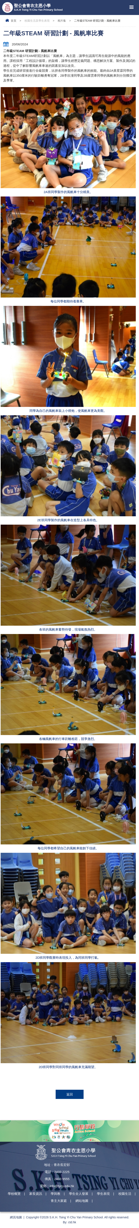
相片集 (62, 20)
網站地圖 (81, 1201)
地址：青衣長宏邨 (57, 1165)
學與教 (55, 1193)
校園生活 (124, 1193)
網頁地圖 (16, 1217)
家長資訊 (35, 1193)
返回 (69, 1094)
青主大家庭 (59, 1201)
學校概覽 (14, 1193)
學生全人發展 (78, 1193)
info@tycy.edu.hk (62, 1186)
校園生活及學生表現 (37, 20)
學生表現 (103, 1193)
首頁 (13, 20)
